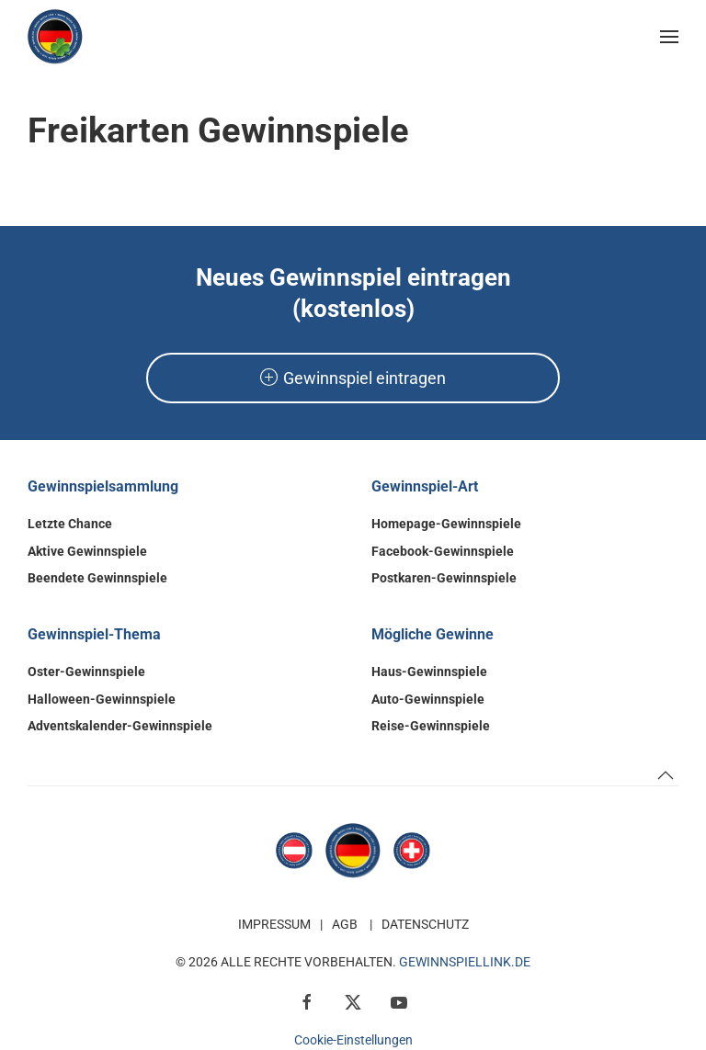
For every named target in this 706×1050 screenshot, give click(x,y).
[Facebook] (307, 1001)
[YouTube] (399, 1001)
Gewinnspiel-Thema (94, 634)
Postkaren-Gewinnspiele (444, 577)
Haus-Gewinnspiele (429, 671)
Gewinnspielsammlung (103, 486)
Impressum (274, 924)
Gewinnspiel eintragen (353, 378)
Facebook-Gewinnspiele (442, 551)
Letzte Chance (70, 523)
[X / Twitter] (353, 1001)
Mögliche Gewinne (432, 634)
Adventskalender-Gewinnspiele (120, 725)
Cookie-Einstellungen (353, 1040)
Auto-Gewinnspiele (427, 699)
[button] (669, 36)
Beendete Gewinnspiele (97, 577)
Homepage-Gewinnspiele (446, 523)
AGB (345, 924)
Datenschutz (425, 924)
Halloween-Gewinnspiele (102, 699)
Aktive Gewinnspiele (87, 551)
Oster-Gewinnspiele (86, 671)
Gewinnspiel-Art (424, 486)
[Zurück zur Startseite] (55, 36)
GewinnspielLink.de (464, 961)
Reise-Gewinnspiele (430, 725)
